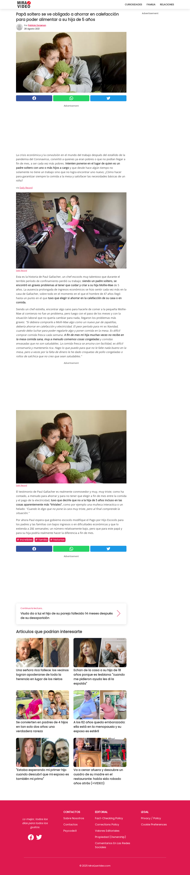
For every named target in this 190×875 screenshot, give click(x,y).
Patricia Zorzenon (37, 25)
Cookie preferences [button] (154, 824)
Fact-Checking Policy (109, 818)
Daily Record (26, 187)
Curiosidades (133, 4)
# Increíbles (25, 539)
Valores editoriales (107, 831)
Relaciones (167, 4)
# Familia (41, 539)
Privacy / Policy (151, 818)
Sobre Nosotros (73, 818)
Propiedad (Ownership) (110, 837)
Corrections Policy (107, 824)
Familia (151, 4)
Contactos (70, 824)
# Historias (57, 539)
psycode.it (70, 831)
